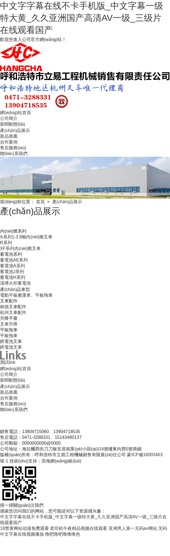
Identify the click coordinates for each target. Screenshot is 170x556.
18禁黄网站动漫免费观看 (24, 528)
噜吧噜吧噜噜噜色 (62, 534)
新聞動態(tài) (12, 124)
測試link (7, 362)
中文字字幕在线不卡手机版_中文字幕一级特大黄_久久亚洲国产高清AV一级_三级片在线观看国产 (81, 18)
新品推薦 (9, 136)
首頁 (40, 201)
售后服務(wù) (13, 147)
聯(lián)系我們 (13, 153)
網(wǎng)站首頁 (15, 112)
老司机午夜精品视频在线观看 (78, 528)
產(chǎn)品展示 (15, 130)
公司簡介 (9, 118)
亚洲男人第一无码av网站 (132, 528)
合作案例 (9, 142)
